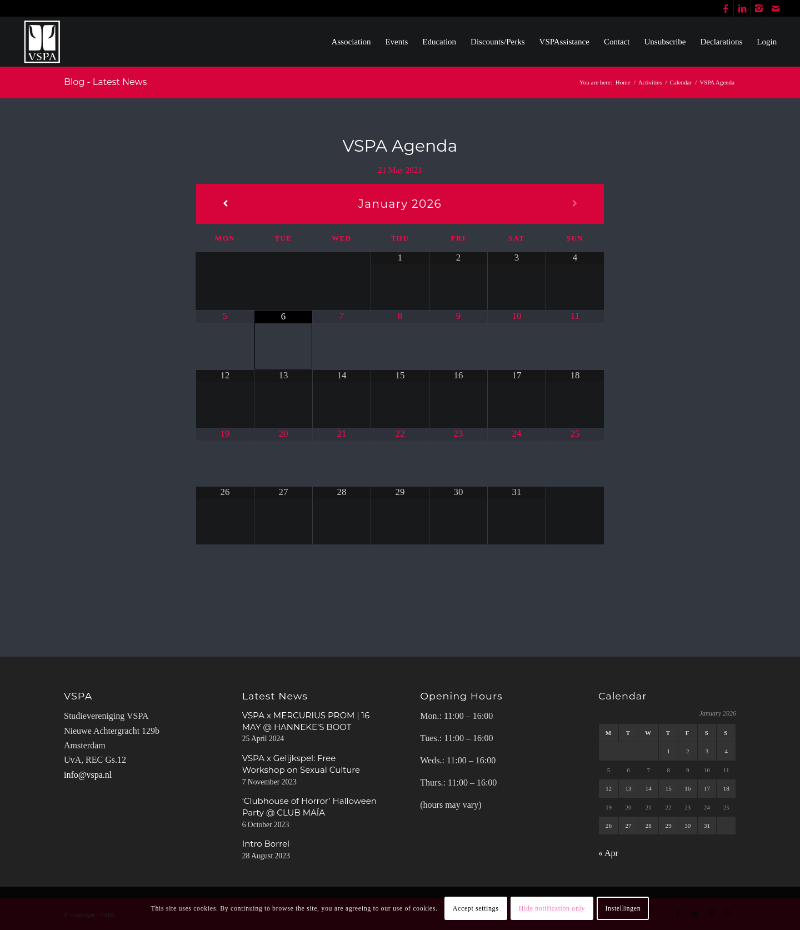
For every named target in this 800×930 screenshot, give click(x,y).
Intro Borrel (265, 843)
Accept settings (476, 908)
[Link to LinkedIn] (742, 8)
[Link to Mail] (775, 8)
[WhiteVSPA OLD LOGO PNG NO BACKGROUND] (42, 41)
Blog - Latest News (105, 82)
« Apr (608, 853)
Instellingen (623, 908)
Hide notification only (552, 908)
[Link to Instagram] (759, 8)
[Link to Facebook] (725, 8)
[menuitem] (351, 41)
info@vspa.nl (88, 774)
